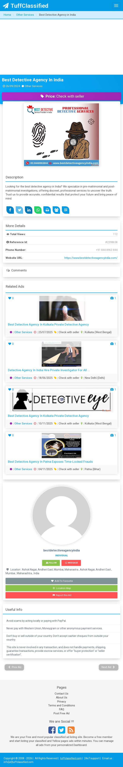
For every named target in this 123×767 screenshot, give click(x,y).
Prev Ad (14, 667)
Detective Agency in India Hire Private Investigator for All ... (49, 370)
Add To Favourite (62, 581)
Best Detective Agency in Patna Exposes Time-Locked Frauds (50, 461)
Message (71, 563)
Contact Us (61, 693)
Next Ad (108, 667)
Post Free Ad (61, 713)
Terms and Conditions (61, 705)
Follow (51, 563)
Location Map (62, 588)
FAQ (61, 709)
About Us (61, 697)
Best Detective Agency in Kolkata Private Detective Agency (48, 324)
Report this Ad (61, 595)
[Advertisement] (62, 47)
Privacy (61, 701)
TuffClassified (25, 5)
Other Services (23, 332)
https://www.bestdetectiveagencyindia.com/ (90, 258)
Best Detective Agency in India (32, 79)
